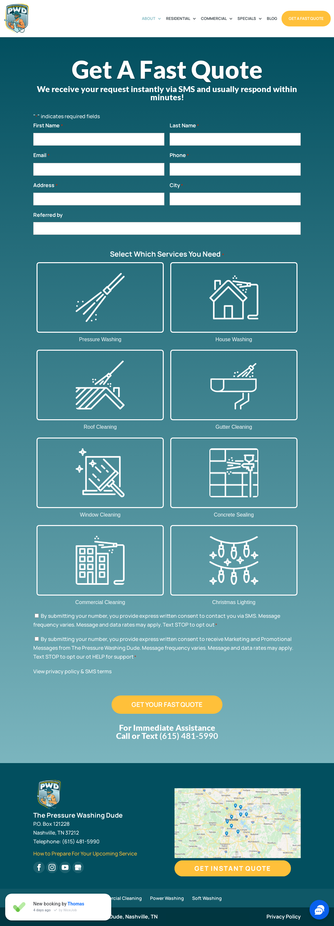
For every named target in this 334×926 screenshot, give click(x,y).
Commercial (214, 18)
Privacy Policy (283, 916)
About (148, 18)
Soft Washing (207, 898)
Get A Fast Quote (306, 18)
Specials (246, 18)
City (176, 185)
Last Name (184, 125)
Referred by (48, 214)
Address (45, 185)
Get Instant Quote (232, 868)
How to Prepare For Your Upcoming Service (85, 853)
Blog (272, 18)
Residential (178, 18)
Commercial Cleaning (118, 898)
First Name (48, 125)
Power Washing (167, 898)
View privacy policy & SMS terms (72, 671)
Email (41, 155)
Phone (179, 155)
